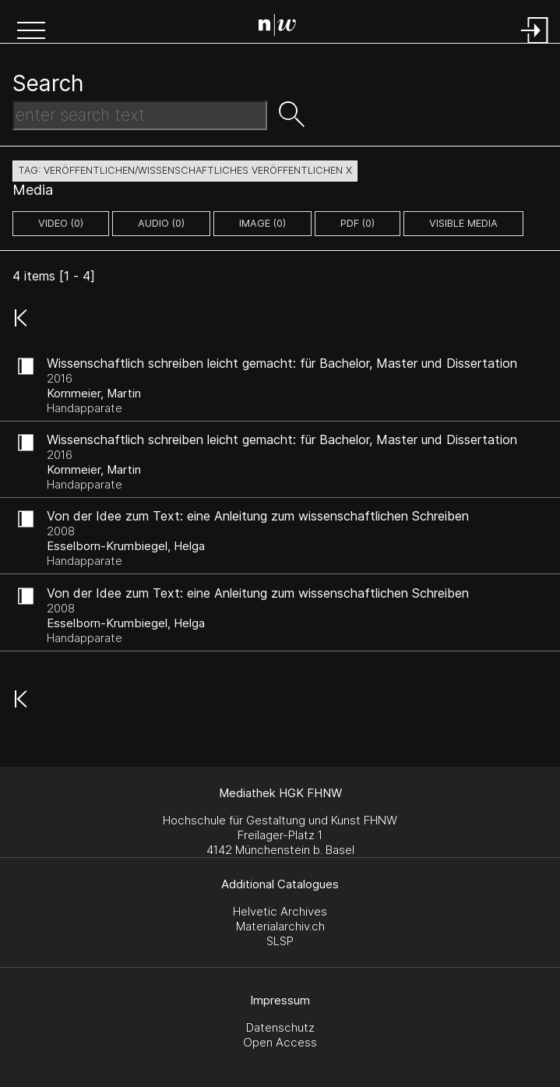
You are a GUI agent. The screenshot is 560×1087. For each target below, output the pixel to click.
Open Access (280, 1042)
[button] (31, 32)
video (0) (60, 223)
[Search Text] (139, 115)
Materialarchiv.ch (280, 926)
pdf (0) (357, 223)
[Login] (535, 44)
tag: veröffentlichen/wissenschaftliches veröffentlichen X (185, 170)
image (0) (262, 223)
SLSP (280, 940)
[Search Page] (283, 27)
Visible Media (463, 223)
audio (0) (161, 223)
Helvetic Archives (280, 911)
